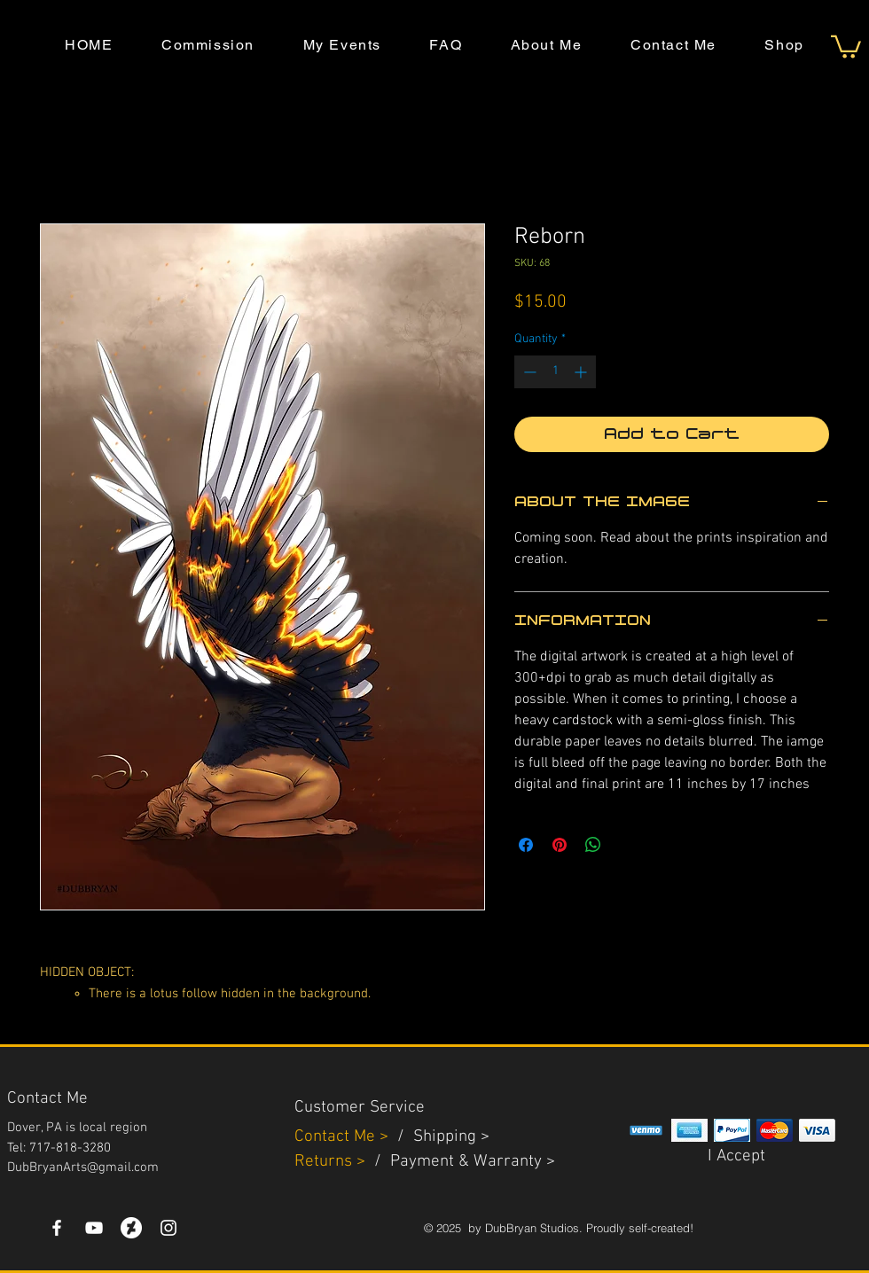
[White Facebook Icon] (56, 1227)
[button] (846, 46)
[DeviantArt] (131, 1227)
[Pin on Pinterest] (559, 844)
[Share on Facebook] (525, 844)
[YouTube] (94, 1227)
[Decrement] (528, 371)
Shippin (440, 1137)
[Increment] (582, 371)
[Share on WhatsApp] (593, 844)
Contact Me (337, 1137)
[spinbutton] (555, 371)
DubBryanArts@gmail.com (83, 1167)
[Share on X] (627, 844)
